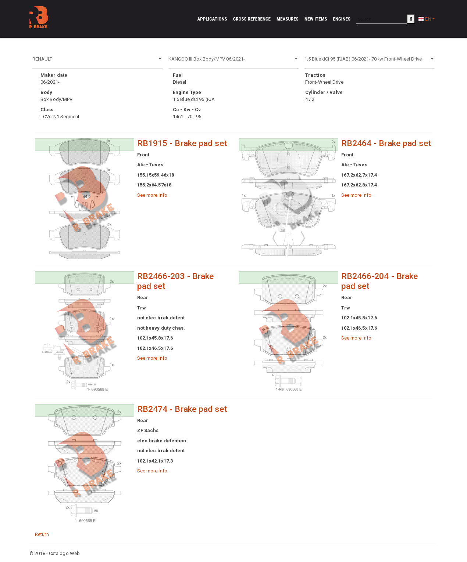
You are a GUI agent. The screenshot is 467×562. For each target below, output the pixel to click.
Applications (212, 19)
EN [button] (424, 19)
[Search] (381, 19)
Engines (342, 19)
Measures (288, 19)
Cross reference (252, 19)
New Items (315, 19)
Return (42, 534)
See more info (152, 195)
